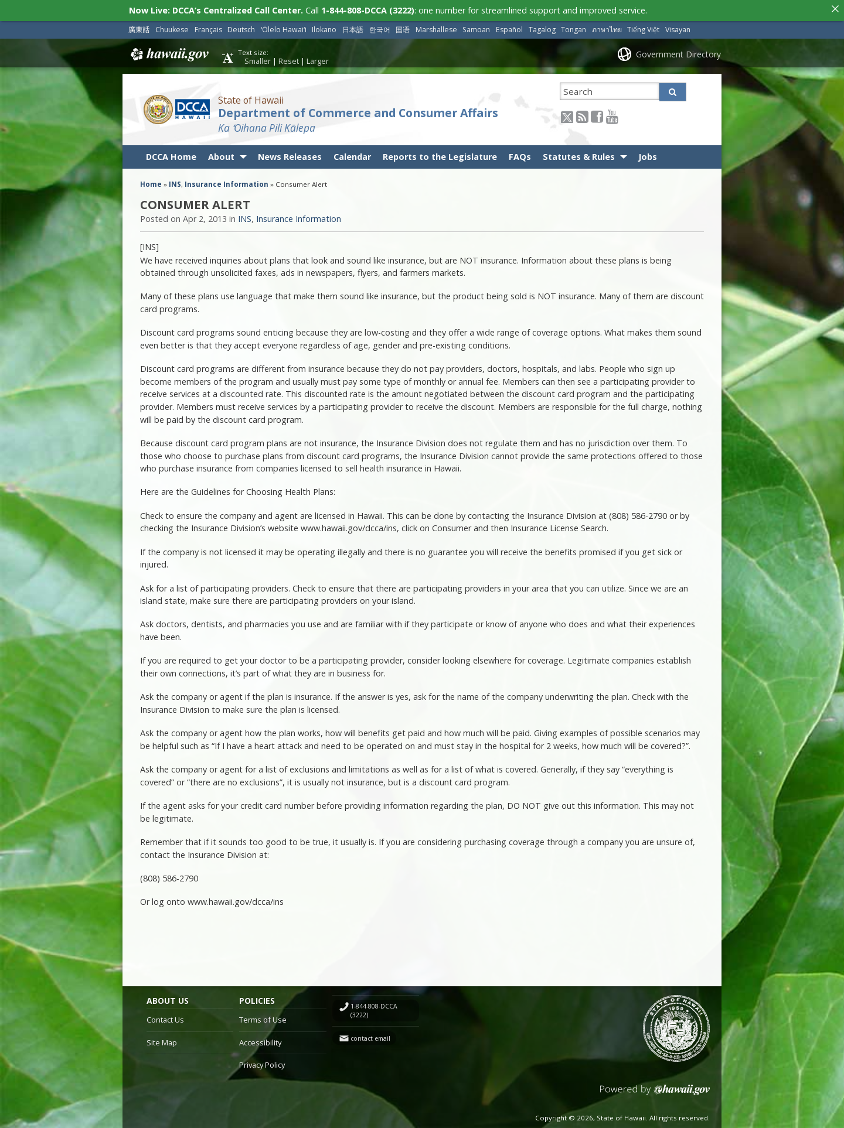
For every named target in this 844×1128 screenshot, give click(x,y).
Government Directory (678, 53)
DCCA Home (171, 156)
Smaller (257, 61)
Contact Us (165, 1019)
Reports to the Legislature (440, 156)
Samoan (476, 30)
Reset (288, 61)
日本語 (352, 30)
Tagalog (542, 30)
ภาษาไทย (607, 30)
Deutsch (241, 30)
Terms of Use (263, 1019)
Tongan (573, 30)
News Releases (290, 156)
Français (208, 30)
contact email (370, 1038)
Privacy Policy (262, 1064)
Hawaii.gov (168, 54)
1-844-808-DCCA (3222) (373, 1010)
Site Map (162, 1042)
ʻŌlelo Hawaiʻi (284, 30)
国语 (403, 30)
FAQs (520, 156)
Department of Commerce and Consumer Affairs (358, 113)
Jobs (647, 156)
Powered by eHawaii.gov (655, 1094)
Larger (318, 61)
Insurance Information (226, 184)
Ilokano (324, 30)
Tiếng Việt (643, 30)
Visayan (677, 30)
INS (175, 184)
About (221, 156)
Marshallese (436, 30)
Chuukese (172, 30)
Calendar (352, 156)
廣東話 (138, 30)
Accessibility (260, 1042)
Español (509, 30)
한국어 (379, 30)
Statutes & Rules (579, 156)
